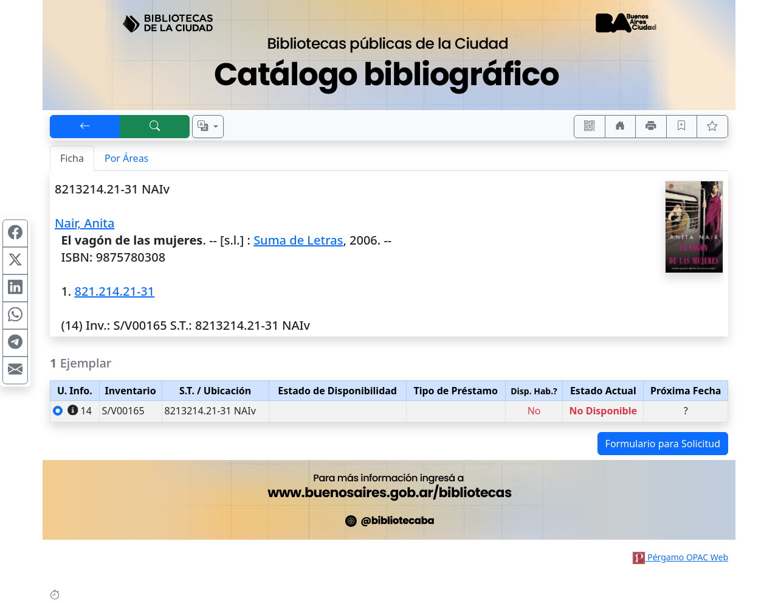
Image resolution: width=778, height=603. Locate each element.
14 (79, 410)
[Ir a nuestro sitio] (620, 126)
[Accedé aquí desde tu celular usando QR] (589, 126)
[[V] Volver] (85, 126)
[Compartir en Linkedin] (15, 288)
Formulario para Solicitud (662, 443)
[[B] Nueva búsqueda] (155, 126)
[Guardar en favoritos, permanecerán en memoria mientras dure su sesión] (682, 126)
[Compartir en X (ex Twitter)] (15, 260)
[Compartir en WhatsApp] (15, 315)
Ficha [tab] (72, 158)
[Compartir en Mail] (15, 370)
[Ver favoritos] (712, 126)
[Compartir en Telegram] (15, 343)
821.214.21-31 (114, 291)
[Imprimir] (651, 126)
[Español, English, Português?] (208, 126)
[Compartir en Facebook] (15, 233)
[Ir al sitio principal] (389, 55)
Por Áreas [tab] (126, 158)
